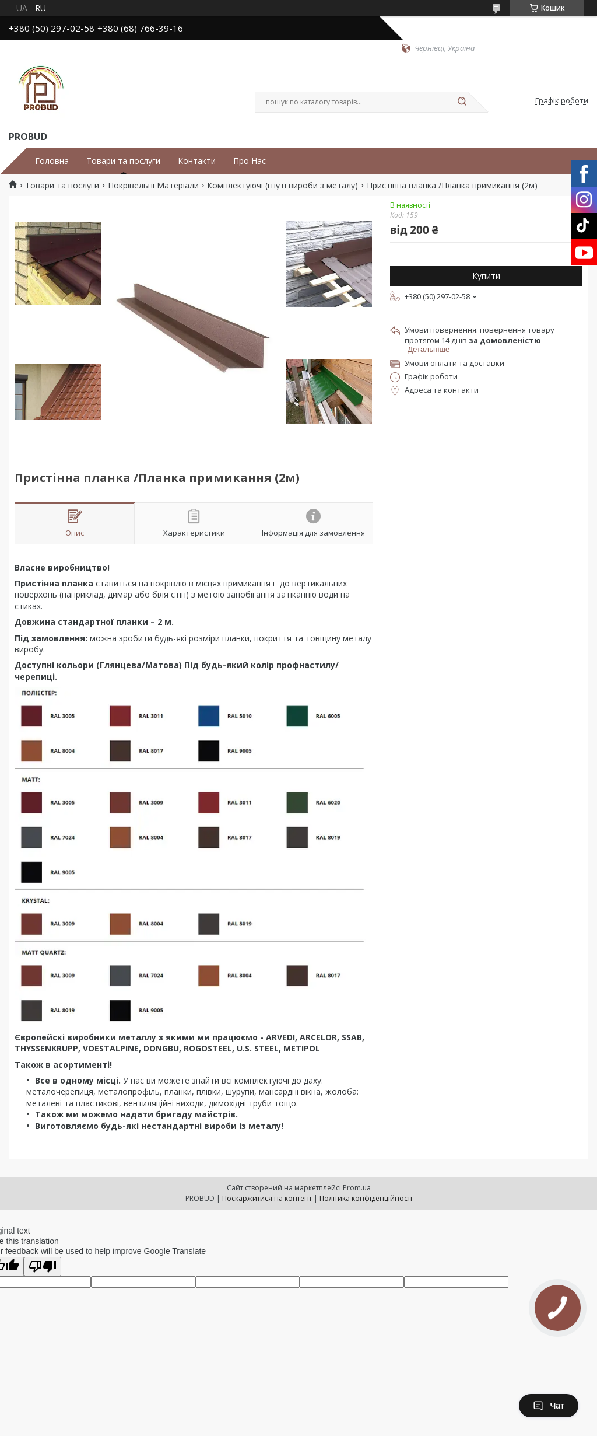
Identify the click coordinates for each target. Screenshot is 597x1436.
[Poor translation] (42, 1266)
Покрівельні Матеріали (153, 185)
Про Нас (249, 161)
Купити (486, 275)
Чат (548, 1405)
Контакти (197, 161)
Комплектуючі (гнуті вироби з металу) (282, 185)
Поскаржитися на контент (267, 1198)
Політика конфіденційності (365, 1198)
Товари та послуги (123, 161)
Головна (52, 161)
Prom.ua (357, 1188)
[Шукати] (461, 102)
